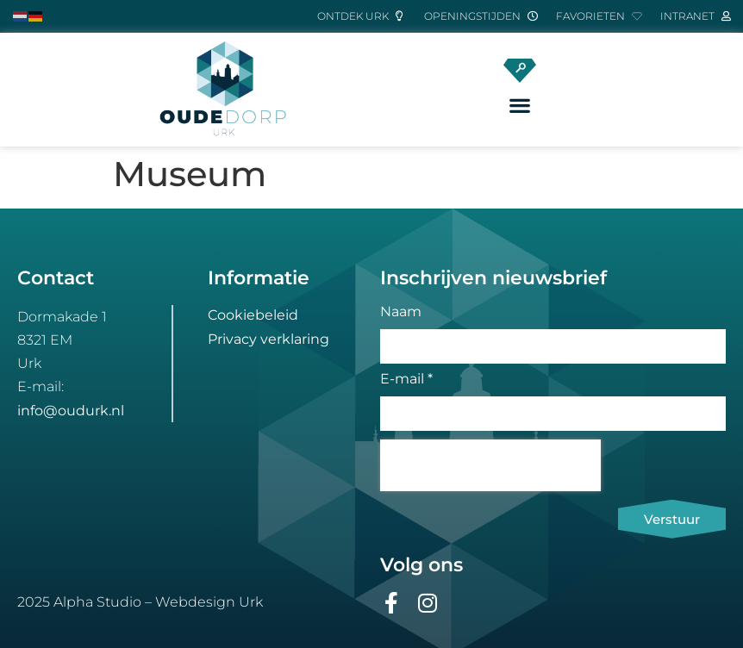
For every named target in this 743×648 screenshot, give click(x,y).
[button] (520, 105)
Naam (400, 312)
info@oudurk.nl (70, 410)
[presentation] (490, 465)
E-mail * (406, 379)
